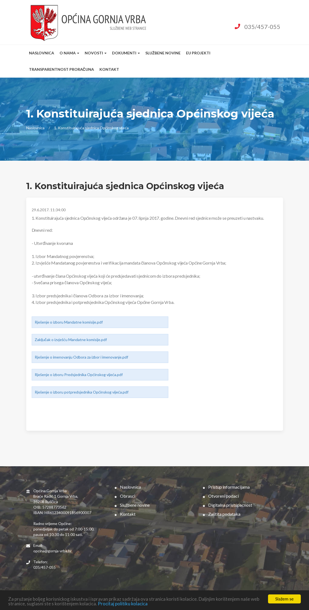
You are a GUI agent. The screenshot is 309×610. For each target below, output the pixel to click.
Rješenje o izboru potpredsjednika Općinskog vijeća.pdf (81, 392)
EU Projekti (198, 53)
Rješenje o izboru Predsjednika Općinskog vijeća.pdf (79, 374)
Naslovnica (41, 53)
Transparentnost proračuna (61, 69)
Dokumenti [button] (126, 53)
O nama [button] (69, 53)
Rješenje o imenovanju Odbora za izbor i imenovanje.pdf (81, 357)
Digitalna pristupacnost (227, 505)
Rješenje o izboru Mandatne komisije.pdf (69, 322)
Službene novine (163, 53)
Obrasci (124, 495)
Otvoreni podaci (221, 495)
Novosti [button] (96, 53)
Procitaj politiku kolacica (123, 604)
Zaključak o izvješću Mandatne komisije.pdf (71, 339)
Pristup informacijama (226, 486)
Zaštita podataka (221, 514)
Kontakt (109, 69)
